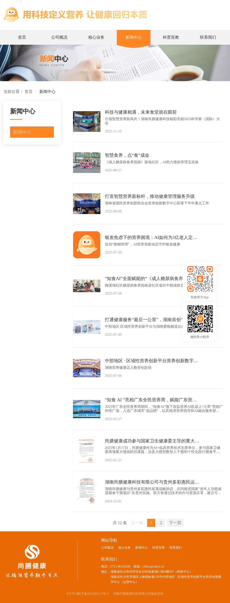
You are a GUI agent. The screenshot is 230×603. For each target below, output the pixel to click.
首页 (28, 91)
